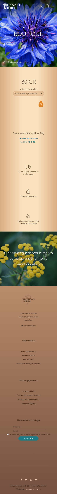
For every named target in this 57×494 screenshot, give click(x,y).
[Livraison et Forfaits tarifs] (28, 168)
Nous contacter (30, 324)
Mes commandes (28, 354)
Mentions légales (28, 402)
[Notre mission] (28, 218)
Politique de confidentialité (28, 398)
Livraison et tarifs (28, 390)
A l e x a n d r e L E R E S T (33, 488)
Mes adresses (28, 358)
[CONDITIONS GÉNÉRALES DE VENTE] (28, 193)
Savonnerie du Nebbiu (28, 137)
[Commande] (28, 93)
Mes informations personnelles (28, 362)
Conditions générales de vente (28, 394)
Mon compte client (28, 350)
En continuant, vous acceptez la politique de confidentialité (29, 433)
